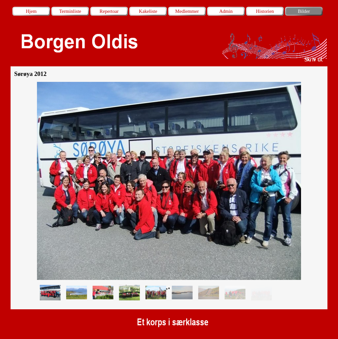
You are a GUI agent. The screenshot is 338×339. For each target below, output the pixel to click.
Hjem (31, 11)
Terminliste (70, 11)
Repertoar (109, 11)
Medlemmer (187, 11)
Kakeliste (148, 11)
